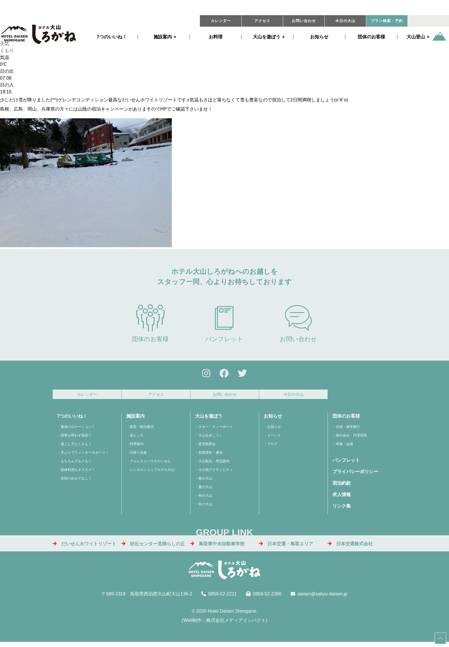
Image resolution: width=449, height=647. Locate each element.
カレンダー (221, 21)
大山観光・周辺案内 (213, 465)
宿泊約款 (341, 486)
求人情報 (341, 497)
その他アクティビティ (215, 473)
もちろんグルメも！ (76, 465)
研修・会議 (344, 447)
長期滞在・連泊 (210, 456)
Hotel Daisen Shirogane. (232, 614)
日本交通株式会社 (350, 546)
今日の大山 (345, 21)
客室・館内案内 (142, 430)
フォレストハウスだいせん (150, 465)
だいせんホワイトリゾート (84, 546)
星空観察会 (207, 447)
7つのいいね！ (112, 37)
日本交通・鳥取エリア (286, 546)
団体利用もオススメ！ (78, 473)
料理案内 (136, 447)
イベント (274, 439)
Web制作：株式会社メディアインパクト (224, 623)
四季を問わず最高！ (76, 439)
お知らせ (319, 37)
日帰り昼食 (138, 456)
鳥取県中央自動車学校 (217, 546)
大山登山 (416, 37)
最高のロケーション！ (78, 430)
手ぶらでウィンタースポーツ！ (85, 456)
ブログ (272, 447)
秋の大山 (205, 499)
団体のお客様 (371, 37)
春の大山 (205, 482)
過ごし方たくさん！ (76, 447)
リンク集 (341, 509)
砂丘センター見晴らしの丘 (153, 546)
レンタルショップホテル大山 (152, 473)
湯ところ (136, 439)
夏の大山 (205, 490)
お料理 (215, 37)
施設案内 (162, 37)
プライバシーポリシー (355, 475)
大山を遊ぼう (208, 419)
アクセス (262, 21)
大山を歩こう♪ (209, 439)
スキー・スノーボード (215, 430)
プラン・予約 (387, 21)
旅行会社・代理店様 (351, 439)
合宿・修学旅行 (348, 430)
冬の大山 (205, 508)
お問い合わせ (304, 21)
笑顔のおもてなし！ (76, 482)
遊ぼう (266, 37)
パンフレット (224, 323)
